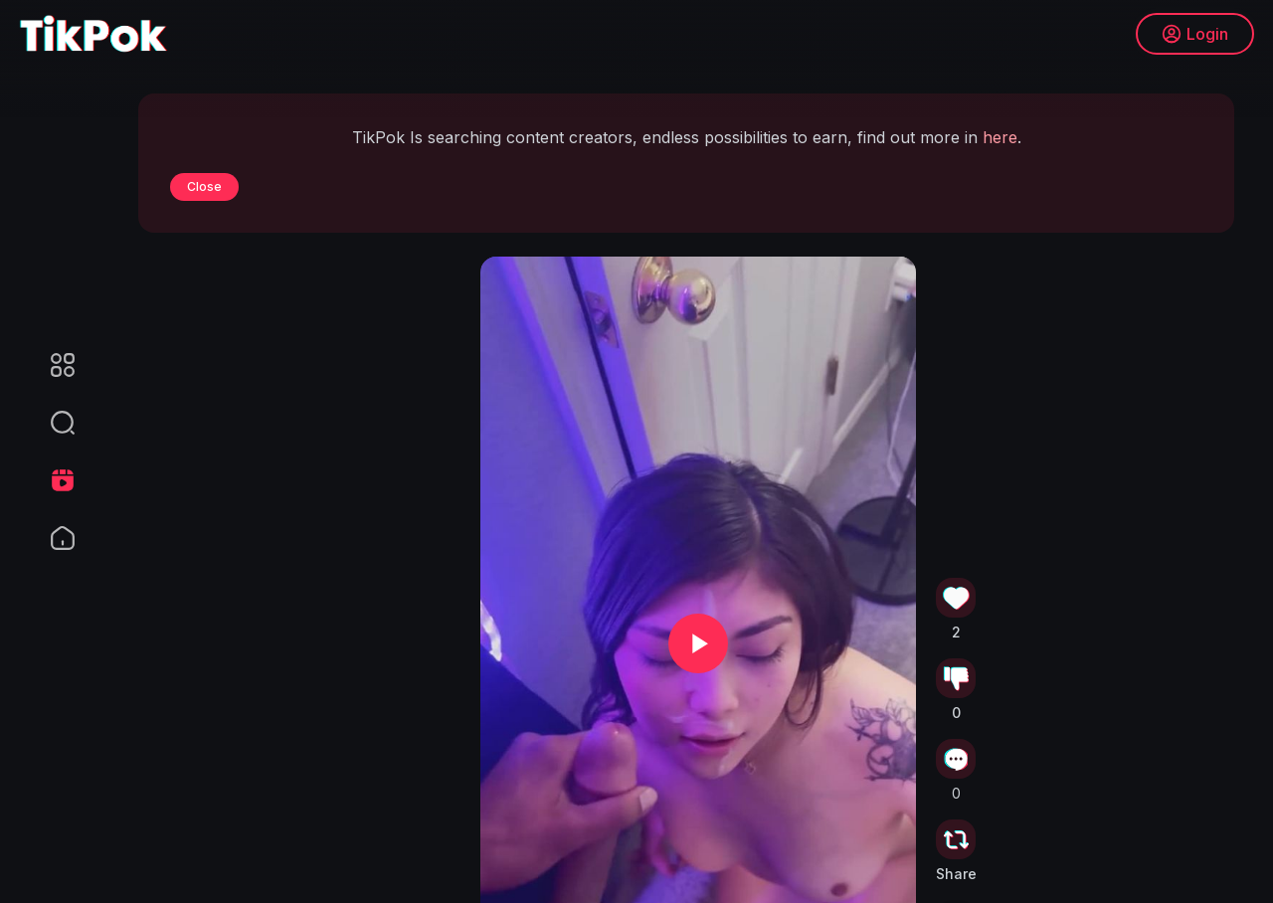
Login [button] (1194, 35)
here (1000, 137)
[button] (49, 423)
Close (204, 186)
